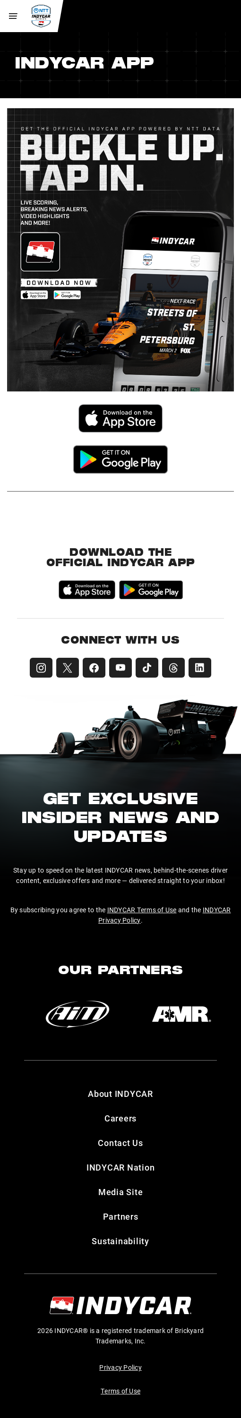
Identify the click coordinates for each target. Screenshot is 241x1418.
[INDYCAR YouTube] (120, 668)
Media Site (120, 1191)
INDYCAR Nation (120, 1167)
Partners (120, 1216)
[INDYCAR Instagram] (41, 668)
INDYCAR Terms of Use (142, 909)
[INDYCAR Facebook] (94, 668)
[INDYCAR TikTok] (147, 668)
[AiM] (77, 1014)
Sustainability (120, 1241)
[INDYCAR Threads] (173, 668)
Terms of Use (120, 1390)
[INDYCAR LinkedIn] (200, 668)
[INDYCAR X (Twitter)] (67, 668)
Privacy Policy (120, 1367)
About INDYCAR (120, 1093)
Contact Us (120, 1142)
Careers (120, 1118)
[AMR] (181, 1014)
